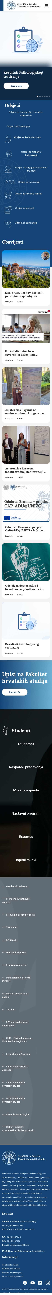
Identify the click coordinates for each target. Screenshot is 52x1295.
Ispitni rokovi (26, 860)
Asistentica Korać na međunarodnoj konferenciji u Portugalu (25, 472)
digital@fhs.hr (38, 1251)
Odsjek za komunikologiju (27, 137)
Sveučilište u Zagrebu (16, 1054)
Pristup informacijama (12, 1272)
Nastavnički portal (14, 952)
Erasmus (26, 837)
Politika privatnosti (11, 1268)
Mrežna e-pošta (26, 790)
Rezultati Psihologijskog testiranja (22, 645)
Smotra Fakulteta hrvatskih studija (13, 1084)
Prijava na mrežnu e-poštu (18, 914)
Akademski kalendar (15, 886)
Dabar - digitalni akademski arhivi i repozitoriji (18, 1129)
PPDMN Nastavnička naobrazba (15, 1024)
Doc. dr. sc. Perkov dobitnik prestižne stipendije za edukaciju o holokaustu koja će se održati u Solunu (24, 297)
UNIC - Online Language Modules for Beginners (17, 1040)
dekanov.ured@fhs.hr (20, 1245)
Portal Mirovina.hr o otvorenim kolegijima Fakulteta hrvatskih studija (24, 355)
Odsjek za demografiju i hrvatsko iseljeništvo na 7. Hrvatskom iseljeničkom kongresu (23, 590)
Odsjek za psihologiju (26, 222)
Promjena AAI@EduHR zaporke (16, 900)
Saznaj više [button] (16, 86)
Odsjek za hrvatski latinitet (28, 193)
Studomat (26, 744)
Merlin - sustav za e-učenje (15, 995)
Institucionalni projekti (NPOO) (16, 979)
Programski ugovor (14, 965)
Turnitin (8, 1009)
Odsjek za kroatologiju (18, 126)
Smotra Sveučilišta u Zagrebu (15, 1068)
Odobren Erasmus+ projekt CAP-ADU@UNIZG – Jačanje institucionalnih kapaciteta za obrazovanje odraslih (26, 532)
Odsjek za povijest (24, 208)
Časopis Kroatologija (15, 1114)
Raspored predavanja (26, 767)
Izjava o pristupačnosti (12, 1276)
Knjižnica (9, 940)
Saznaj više (9, 302)
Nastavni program (26, 813)
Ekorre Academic (23, 1293)
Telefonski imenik (10, 1265)
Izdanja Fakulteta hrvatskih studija (13, 1100)
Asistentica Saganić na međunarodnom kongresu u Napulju (24, 413)
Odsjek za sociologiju (29, 182)
